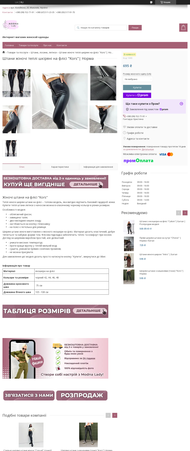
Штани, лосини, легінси (44, 52)
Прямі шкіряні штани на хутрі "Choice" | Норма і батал (160, 239)
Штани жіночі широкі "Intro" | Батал (158, 254)
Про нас (47, 45)
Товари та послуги (28, 45)
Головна (9, 45)
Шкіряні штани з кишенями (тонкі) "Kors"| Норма (162, 272)
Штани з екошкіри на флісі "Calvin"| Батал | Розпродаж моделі (162, 223)
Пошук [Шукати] (135, 27)
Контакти (62, 45)
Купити (137, 87)
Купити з (137, 95)
